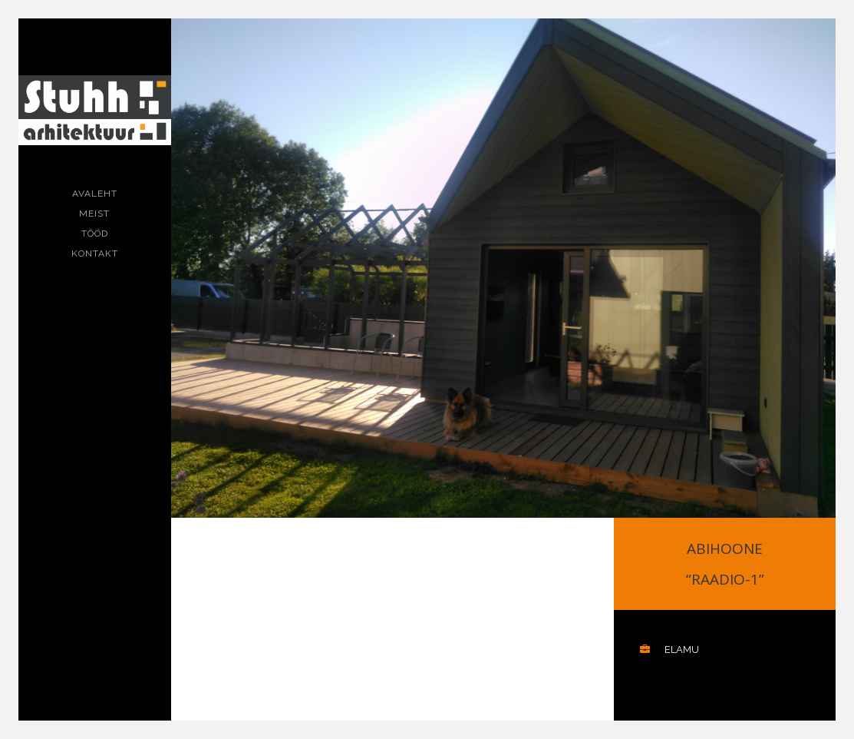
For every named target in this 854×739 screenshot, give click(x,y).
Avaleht (94, 193)
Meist (94, 213)
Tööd (94, 233)
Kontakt (94, 253)
